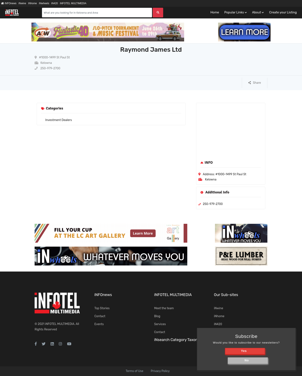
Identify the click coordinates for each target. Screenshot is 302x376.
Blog (157, 316)
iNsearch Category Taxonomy (179, 339)
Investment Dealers (58, 120)
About (256, 12)
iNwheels (44, 3)
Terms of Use (134, 371)
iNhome (32, 3)
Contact (99, 316)
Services (160, 324)
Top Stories (101, 308)
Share (254, 83)
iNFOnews (8, 3)
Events (99, 324)
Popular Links (234, 12)
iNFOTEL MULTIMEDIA (73, 3)
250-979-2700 (47, 68)
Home (214, 12)
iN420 (54, 3)
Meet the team (164, 308)
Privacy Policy (160, 371)
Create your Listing (283, 12)
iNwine (22, 3)
